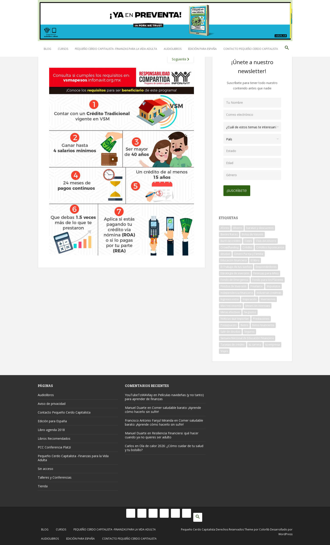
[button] (287, 48)
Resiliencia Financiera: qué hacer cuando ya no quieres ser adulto (161, 434)
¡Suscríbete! (238, 190)
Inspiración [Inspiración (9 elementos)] (250, 298)
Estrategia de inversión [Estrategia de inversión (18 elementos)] (235, 272)
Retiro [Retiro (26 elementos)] (244, 324)
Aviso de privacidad (51, 403)
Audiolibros (172, 49)
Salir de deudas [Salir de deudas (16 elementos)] (230, 331)
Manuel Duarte (136, 407)
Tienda (43, 485)
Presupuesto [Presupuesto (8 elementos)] (229, 324)
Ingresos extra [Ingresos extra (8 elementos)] (230, 298)
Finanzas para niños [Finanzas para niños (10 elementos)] (266, 272)
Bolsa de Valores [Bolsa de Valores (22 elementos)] (252, 233)
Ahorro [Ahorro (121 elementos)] (237, 227)
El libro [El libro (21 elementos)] (255, 259)
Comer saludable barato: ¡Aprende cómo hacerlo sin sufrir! (163, 409)
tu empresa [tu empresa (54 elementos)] (272, 344)
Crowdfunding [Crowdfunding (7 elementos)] (230, 246)
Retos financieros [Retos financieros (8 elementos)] (263, 324)
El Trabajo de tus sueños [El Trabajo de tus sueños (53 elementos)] (236, 266)
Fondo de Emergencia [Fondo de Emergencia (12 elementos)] (234, 279)
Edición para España (202, 49)
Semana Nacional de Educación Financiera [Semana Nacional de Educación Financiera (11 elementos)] (247, 337)
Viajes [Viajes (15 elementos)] (224, 350)
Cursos (63, 49)
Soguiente (180, 59)
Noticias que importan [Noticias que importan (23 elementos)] (235, 318)
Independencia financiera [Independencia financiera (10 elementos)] (237, 292)
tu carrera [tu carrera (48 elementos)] (255, 344)
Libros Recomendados (54, 437)
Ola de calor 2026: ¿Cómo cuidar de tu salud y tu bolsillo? (164, 447)
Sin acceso (45, 468)
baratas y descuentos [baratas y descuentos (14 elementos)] (259, 227)
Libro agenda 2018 (51, 429)
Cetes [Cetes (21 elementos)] (248, 240)
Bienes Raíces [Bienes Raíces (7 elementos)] (229, 233)
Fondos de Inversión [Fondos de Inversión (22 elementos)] (233, 285)
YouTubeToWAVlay (139, 394)
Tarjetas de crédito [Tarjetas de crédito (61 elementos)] (233, 344)
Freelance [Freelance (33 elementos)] (256, 285)
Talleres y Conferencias (54, 476)
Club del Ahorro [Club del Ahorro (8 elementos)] (266, 240)
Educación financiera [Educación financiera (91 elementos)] (234, 259)
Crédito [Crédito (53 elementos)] (247, 246)
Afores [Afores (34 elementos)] (225, 227)
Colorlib (264, 528)
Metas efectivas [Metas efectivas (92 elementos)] (230, 311)
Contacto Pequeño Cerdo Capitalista (250, 49)
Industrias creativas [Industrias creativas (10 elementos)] (269, 292)
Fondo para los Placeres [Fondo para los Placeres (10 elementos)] (267, 279)
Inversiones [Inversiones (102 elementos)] (268, 298)
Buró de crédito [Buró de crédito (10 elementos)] (231, 240)
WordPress (285, 533)
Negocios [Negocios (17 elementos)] (250, 311)
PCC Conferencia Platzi (54, 446)
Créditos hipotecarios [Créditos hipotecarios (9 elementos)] (270, 246)
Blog (47, 49)
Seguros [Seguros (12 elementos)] (249, 331)
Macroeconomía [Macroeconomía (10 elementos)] (231, 305)
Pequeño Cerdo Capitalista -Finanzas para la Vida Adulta (116, 49)
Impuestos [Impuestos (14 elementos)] (273, 285)
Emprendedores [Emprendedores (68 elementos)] (266, 266)
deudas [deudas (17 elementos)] (225, 253)
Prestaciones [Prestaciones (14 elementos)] (261, 318)
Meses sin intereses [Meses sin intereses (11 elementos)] (257, 305)
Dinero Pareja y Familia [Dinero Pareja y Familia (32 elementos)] (248, 253)
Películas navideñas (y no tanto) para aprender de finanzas (164, 396)
